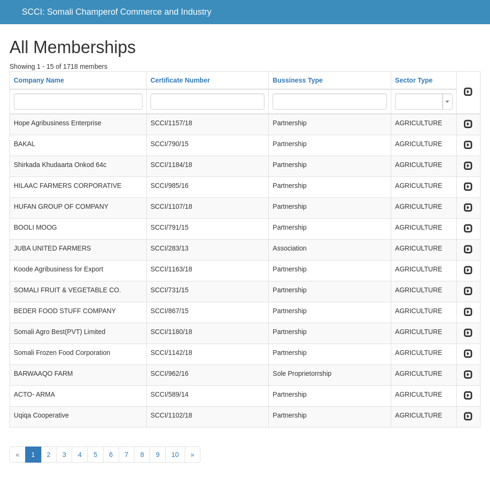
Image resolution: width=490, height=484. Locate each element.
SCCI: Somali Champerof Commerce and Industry (116, 12)
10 (175, 454)
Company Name (39, 80)
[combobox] (423, 101)
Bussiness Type (298, 80)
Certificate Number (180, 80)
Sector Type (414, 80)
